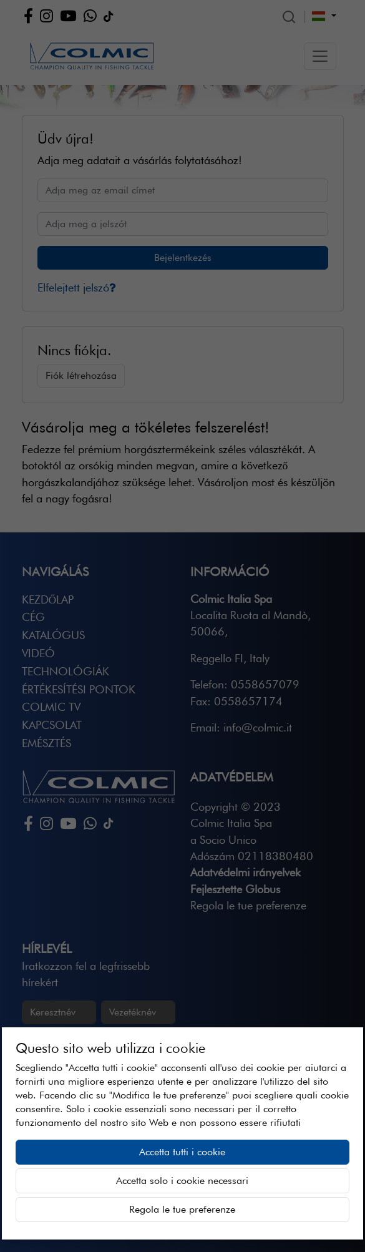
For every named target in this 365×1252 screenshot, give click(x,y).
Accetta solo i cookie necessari (182, 1180)
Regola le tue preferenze (182, 1209)
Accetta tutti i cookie (182, 1152)
